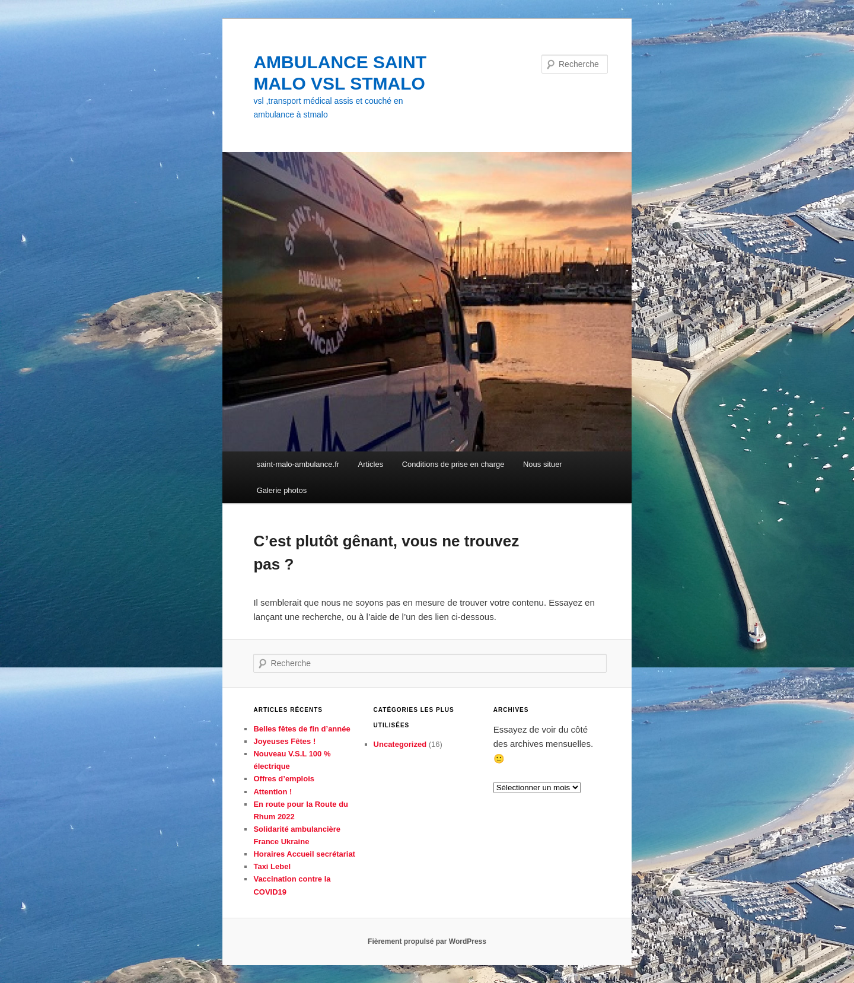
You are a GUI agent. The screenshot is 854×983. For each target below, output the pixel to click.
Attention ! (272, 791)
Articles (371, 464)
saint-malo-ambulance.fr (298, 464)
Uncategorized (400, 744)
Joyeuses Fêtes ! (284, 741)
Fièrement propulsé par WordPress (427, 941)
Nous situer (542, 464)
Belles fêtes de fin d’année (301, 728)
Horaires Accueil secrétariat (304, 854)
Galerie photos (282, 490)
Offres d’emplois (283, 778)
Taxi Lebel (272, 866)
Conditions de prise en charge (453, 464)
